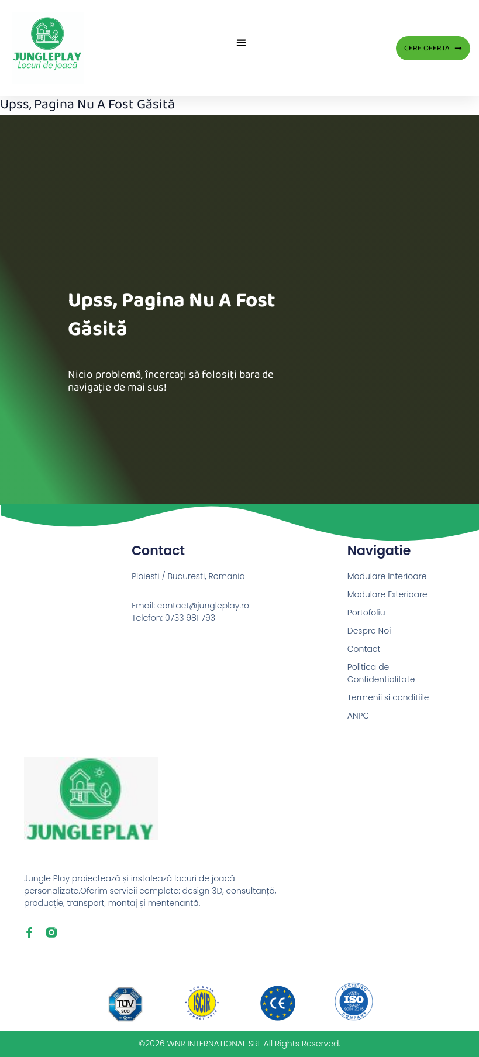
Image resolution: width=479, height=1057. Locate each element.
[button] (241, 42)
